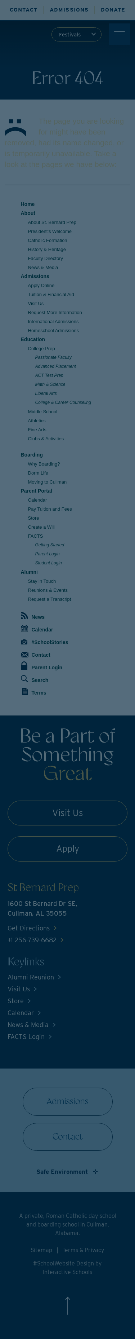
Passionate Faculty (53, 357)
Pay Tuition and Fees (50, 509)
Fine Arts (37, 429)
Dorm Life (38, 473)
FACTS (35, 536)
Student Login (48, 562)
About (28, 213)
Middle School (43, 411)
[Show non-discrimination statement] (67, 1172)
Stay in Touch (42, 581)
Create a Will (41, 527)
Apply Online (41, 285)
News (33, 616)
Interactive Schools (67, 1272)
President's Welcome (50, 231)
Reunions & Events (48, 590)
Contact (35, 655)
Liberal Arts (46, 393)
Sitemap (41, 1250)
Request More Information (55, 312)
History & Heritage (47, 249)
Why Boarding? (44, 464)
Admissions (35, 276)
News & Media (43, 267)
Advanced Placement (55, 366)
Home (28, 204)
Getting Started (49, 544)
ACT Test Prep (49, 375)
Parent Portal (36, 491)
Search (35, 679)
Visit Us (36, 303)
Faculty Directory (45, 258)
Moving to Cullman (47, 482)
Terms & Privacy (83, 1250)
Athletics (37, 420)
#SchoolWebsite (54, 1263)
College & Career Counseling (63, 402)
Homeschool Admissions (53, 330)
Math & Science (50, 384)
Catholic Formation (47, 240)
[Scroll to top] (67, 1311)
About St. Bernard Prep (52, 222)
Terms (34, 692)
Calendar (37, 500)
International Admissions (53, 321)
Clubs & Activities (46, 438)
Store (33, 518)
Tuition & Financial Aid (51, 294)
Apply (67, 848)
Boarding (32, 455)
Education (33, 339)
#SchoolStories (44, 642)
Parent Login (47, 553)
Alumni (29, 572)
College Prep (41, 348)
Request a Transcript (49, 599)
